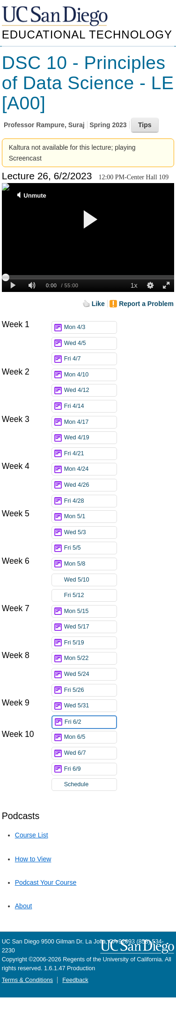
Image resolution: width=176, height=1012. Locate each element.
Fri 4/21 (90, 454)
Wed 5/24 (90, 674)
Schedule (76, 784)
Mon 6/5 (90, 737)
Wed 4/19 (90, 438)
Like (98, 303)
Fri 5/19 (90, 643)
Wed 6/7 (90, 753)
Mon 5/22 (90, 658)
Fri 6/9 (90, 769)
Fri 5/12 (90, 595)
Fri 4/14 (90, 406)
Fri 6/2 (90, 722)
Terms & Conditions (27, 980)
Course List (31, 835)
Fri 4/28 (90, 501)
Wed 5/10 (90, 580)
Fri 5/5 (90, 548)
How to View (33, 859)
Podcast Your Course (46, 882)
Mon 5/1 (90, 516)
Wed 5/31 (90, 706)
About (23, 906)
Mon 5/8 (90, 564)
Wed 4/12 (90, 390)
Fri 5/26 (90, 690)
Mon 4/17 (90, 422)
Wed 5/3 (90, 532)
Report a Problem (146, 303)
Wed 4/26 (90, 485)
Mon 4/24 (90, 469)
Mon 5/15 (90, 611)
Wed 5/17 (90, 627)
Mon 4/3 (90, 327)
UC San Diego (56, 17)
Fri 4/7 (90, 359)
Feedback (75, 980)
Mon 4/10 (90, 375)
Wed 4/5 (90, 343)
